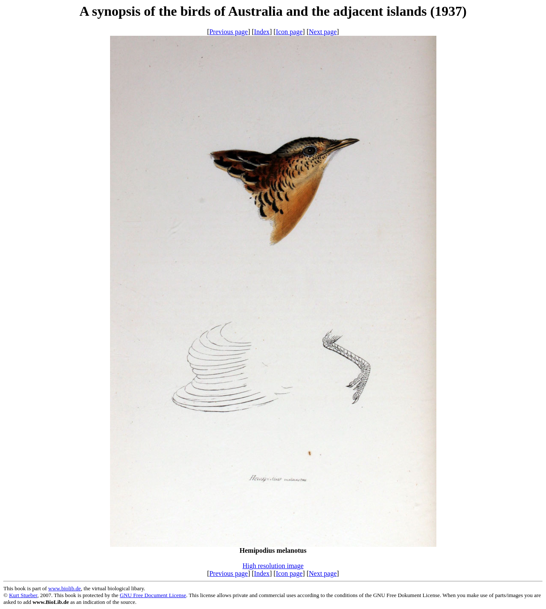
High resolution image (272, 565)
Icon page (289, 31)
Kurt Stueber (23, 595)
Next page (323, 31)
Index (262, 31)
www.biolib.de (64, 588)
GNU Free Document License (153, 595)
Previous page (228, 31)
